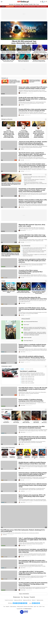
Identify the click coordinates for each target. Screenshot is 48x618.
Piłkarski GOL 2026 (10, 6)
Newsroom (11, 4)
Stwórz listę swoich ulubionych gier (30, 6)
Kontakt (40, 606)
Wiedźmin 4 (34, 600)
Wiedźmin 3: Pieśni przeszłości (41, 6)
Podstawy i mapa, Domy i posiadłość (27, 382)
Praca (37, 606)
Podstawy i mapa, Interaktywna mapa (27, 376)
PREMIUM (3, 6)
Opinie (22, 4)
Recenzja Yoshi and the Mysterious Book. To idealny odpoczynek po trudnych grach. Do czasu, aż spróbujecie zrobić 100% (35, 183)
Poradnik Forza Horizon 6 (9, 600)
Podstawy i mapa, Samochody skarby (27, 379)
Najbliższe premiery (40, 600)
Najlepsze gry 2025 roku (27, 600)
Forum (37, 4)
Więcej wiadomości (24, 593)
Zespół (35, 606)
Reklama (31, 606)
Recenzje (18, 4)
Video (34, 4)
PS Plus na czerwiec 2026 (19, 6)
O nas (4, 606)
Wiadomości (16, 597)
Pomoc (43, 606)
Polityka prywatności (20, 606)
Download (26, 4)
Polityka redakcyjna (13, 606)
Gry (15, 4)
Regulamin (7, 606)
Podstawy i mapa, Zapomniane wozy (27, 378)
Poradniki (31, 4)
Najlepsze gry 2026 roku (18, 600)
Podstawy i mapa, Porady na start (27, 381)
